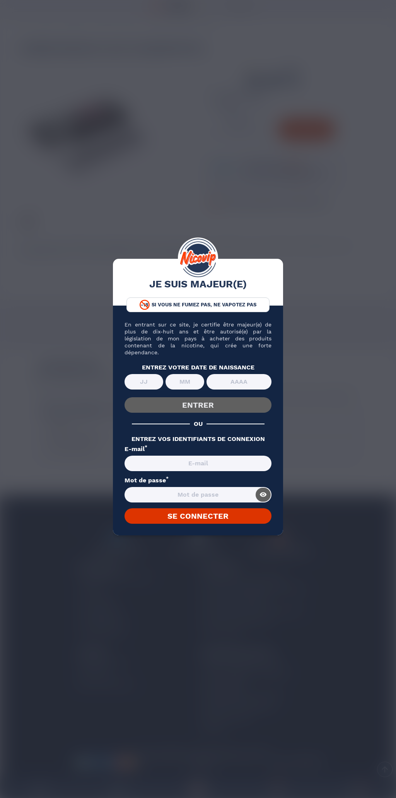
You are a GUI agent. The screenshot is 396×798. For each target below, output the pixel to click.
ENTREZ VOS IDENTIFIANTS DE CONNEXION (198, 439)
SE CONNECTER (198, 516)
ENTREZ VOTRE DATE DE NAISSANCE (198, 367)
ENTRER (198, 405)
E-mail (136, 449)
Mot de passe (147, 480)
